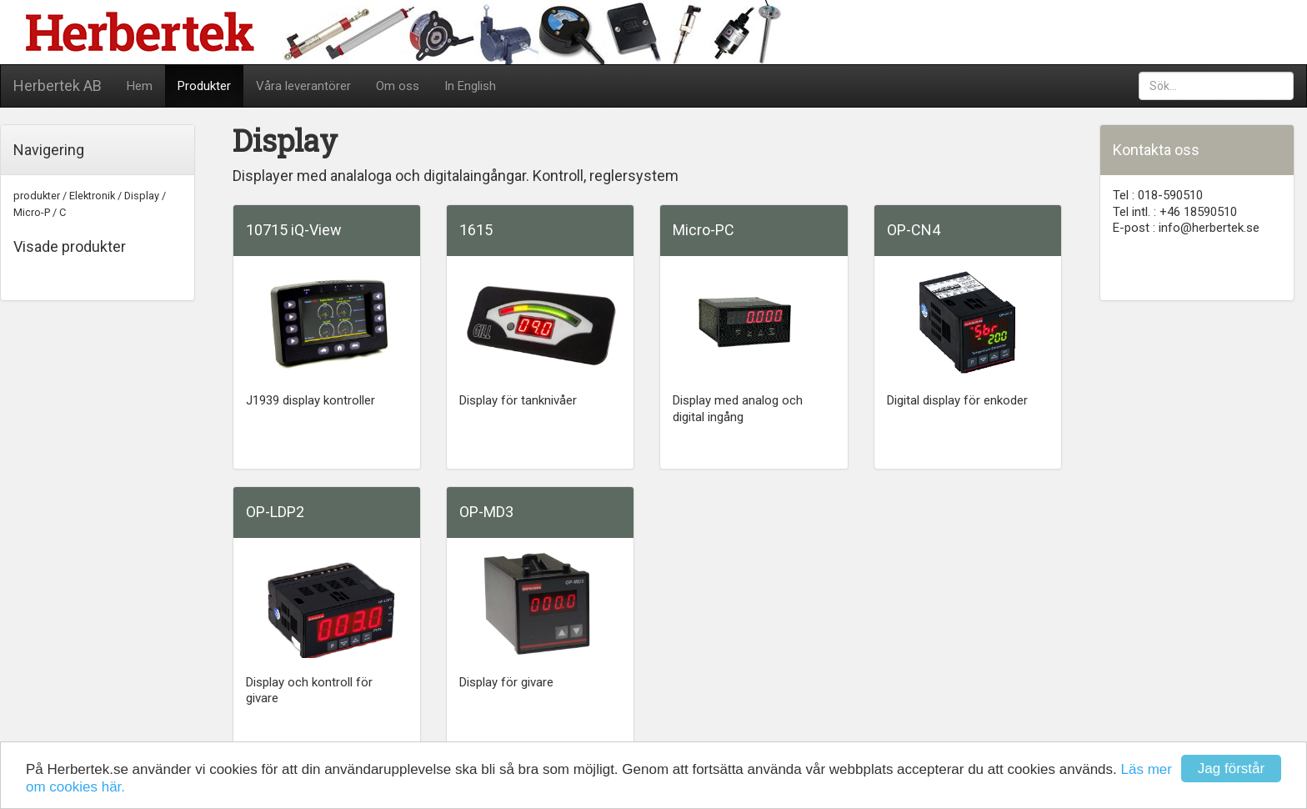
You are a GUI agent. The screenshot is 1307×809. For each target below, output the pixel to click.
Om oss (397, 85)
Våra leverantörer (303, 85)
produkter (36, 195)
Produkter (204, 85)
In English (470, 85)
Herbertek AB (57, 85)
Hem (140, 85)
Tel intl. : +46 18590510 (1175, 211)
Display (141, 195)
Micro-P (31, 212)
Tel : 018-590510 (1158, 195)
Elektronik (92, 195)
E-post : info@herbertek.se (1186, 227)
